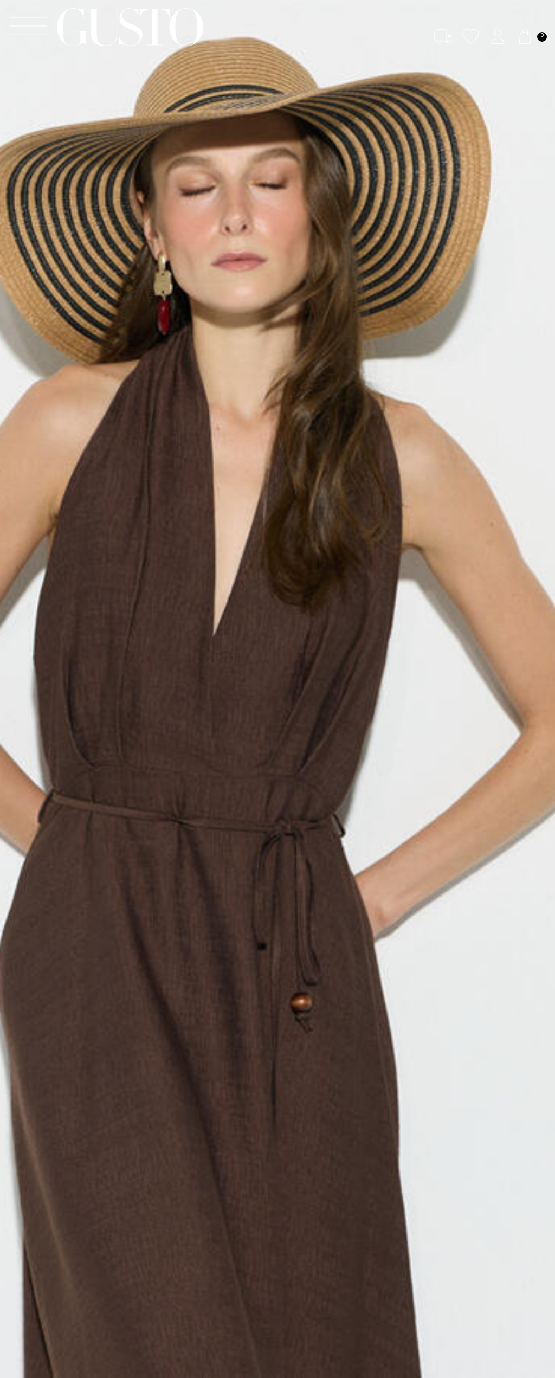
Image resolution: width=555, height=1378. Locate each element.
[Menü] (28, 27)
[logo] (130, 27)
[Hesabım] (497, 36)
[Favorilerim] (470, 36)
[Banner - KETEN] (277, 689)
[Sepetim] (531, 36)
